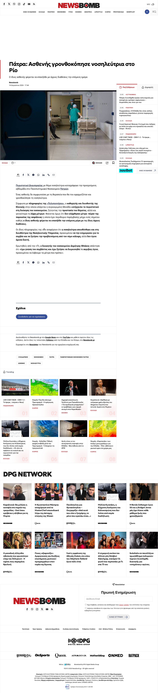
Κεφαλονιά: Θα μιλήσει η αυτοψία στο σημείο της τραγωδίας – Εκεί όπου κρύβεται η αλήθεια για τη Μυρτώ (15, 510)
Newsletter (33, 345)
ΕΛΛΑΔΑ (42, 12)
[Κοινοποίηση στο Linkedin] (43, 175)
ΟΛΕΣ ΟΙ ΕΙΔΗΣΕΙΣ (29, 12)
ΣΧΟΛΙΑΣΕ (97, 162)
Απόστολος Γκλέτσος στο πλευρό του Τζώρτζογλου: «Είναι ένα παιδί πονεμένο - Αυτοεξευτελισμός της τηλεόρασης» (135, 150)
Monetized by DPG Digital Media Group (86, 664)
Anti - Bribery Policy (106, 629)
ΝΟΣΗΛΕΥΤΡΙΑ (36, 363)
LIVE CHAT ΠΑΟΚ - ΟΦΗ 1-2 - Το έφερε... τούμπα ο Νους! (14, 401)
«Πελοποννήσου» (55, 203)
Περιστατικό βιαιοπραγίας (29, 185)
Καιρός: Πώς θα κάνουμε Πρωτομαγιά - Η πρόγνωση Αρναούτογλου (42, 402)
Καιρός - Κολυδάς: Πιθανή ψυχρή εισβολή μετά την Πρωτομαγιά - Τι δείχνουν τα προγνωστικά (43, 444)
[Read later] (113, 162)
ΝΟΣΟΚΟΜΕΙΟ (38, 357)
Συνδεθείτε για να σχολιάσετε (31, 316)
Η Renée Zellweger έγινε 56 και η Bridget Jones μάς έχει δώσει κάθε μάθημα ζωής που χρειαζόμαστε (141, 510)
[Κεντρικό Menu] (154, 11)
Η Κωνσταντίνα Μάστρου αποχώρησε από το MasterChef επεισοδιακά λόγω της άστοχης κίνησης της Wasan (47, 510)
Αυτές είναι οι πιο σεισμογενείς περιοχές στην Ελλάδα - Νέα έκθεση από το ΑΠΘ (72, 444)
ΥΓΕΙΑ (70, 12)
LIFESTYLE (98, 12)
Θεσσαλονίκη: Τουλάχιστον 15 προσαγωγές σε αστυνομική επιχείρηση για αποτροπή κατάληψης (136, 163)
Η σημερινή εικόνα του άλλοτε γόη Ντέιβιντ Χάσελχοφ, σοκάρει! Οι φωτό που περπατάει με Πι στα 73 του (110, 559)
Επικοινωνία (120, 629)
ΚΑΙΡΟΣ (108, 12)
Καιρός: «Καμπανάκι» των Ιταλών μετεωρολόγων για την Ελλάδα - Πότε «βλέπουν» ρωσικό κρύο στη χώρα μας (102, 444)
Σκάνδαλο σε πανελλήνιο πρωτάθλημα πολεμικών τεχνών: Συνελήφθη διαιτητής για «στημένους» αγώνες (142, 559)
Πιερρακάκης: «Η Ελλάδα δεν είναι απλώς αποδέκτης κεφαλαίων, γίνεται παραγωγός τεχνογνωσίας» (136, 113)
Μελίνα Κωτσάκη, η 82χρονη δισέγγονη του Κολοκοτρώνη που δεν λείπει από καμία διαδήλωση (109, 510)
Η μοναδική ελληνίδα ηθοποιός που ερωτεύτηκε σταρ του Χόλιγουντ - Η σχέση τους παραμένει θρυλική (15, 559)
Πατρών (64, 189)
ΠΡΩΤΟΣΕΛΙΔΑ (118, 12)
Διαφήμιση (132, 629)
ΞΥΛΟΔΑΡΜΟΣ (23, 357)
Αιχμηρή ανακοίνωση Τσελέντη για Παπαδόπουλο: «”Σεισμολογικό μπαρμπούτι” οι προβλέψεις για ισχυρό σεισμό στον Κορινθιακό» (72, 404)
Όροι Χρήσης (37, 629)
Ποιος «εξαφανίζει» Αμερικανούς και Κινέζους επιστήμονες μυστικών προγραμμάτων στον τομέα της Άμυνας (47, 559)
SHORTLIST (130, 12)
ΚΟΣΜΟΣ (78, 12)
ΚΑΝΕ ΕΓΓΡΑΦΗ (118, 617)
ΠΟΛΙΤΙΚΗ (51, 12)
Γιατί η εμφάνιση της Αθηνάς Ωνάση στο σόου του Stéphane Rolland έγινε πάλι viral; (78, 557)
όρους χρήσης (124, 605)
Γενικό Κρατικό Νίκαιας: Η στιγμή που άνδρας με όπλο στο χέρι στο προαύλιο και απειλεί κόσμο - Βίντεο (137, 126)
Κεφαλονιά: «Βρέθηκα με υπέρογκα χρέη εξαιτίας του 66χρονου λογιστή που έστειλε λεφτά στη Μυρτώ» (101, 403)
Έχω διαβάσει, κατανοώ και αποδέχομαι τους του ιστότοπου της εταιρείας (118, 605)
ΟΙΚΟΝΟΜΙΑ (61, 12)
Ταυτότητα (25, 629)
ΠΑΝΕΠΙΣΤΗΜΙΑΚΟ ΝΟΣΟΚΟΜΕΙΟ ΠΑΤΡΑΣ (74, 357)
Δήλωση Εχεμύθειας (52, 629)
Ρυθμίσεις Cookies (88, 629)
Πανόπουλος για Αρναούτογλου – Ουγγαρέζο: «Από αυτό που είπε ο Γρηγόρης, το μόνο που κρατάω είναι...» (78, 510)
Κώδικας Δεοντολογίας (71, 629)
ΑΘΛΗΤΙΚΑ (88, 12)
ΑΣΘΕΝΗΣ (21, 363)
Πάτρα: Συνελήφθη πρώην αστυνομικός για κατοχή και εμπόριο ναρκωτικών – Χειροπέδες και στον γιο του (136, 100)
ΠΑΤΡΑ (51, 357)
